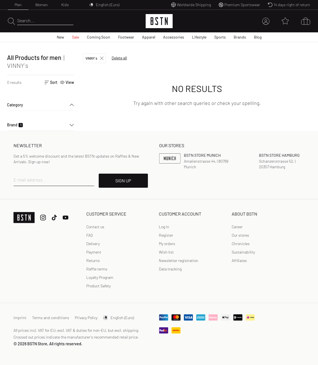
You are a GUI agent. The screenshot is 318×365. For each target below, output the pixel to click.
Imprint (19, 317)
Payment (93, 252)
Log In (164, 226)
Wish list (166, 252)
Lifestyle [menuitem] (199, 37)
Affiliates (239, 260)
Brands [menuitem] (240, 37)
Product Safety (98, 285)
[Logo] (159, 21)
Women (41, 4)
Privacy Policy (86, 317)
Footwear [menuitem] (126, 37)
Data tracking (170, 269)
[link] (164, 227)
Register (166, 235)
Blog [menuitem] (257, 37)
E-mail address (28, 179)
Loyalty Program (99, 277)
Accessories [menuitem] (173, 37)
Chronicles (241, 243)
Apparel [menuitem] (148, 37)
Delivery (93, 243)
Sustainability (243, 252)
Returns (93, 260)
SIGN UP (123, 180)
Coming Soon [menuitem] (98, 37)
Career (237, 226)
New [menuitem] (60, 37)
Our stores (240, 235)
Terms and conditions (50, 317)
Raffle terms (96, 269)
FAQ (89, 235)
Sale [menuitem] (75, 37)
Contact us (95, 226)
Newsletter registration (178, 260)
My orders (167, 243)
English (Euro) (118, 317)
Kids (65, 4)
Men (18, 4)
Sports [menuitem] (220, 37)
